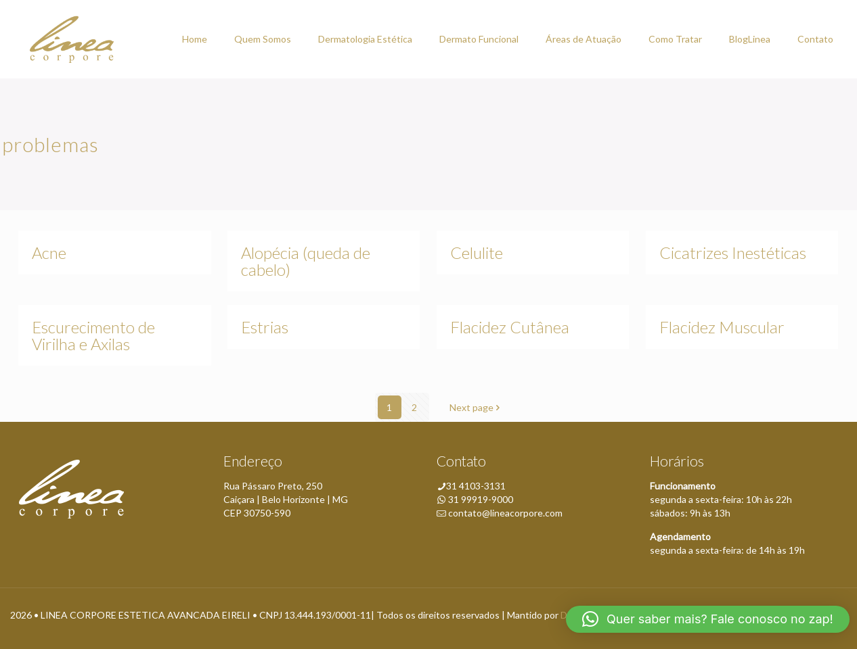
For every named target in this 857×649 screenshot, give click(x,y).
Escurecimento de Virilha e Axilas (93, 335)
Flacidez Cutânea (509, 327)
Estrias (264, 327)
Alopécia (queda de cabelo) (305, 261)
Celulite (476, 252)
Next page (476, 407)
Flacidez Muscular (722, 327)
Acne (49, 252)
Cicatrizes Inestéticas (732, 252)
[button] (708, 619)
